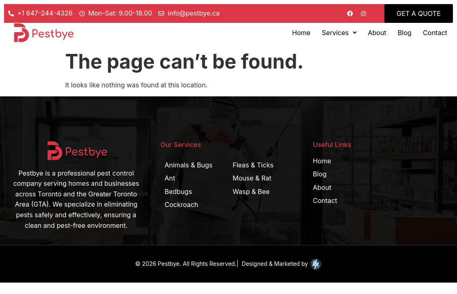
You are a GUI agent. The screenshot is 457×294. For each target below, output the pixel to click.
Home (301, 33)
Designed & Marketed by (282, 264)
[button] (339, 32)
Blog (405, 33)
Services (339, 33)
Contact (435, 33)
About (377, 33)
